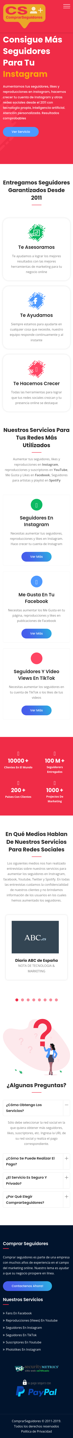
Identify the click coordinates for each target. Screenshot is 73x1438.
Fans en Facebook (19, 1313)
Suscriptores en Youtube (23, 1342)
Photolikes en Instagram (23, 1349)
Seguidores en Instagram (24, 1327)
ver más (36, 556)
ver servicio (21, 131)
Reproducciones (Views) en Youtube (32, 1320)
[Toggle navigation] (66, 6)
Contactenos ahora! (27, 1286)
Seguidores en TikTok (21, 1335)
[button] (16, 1000)
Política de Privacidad (36, 1431)
